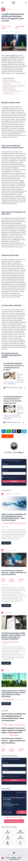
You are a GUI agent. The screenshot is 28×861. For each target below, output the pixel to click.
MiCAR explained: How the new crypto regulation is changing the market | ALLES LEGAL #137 (13, 730)
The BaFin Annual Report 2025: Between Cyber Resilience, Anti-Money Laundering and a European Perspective (13, 636)
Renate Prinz (7, 642)
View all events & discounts (14, 821)
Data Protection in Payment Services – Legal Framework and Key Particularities (13, 572)
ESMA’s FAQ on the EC (7, 222)
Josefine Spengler (11, 580)
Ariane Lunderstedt (19, 523)
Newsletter (13, 857)
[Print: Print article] (20, 435)
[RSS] (20, 843)
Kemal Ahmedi (14, 735)
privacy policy (16, 477)
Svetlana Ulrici (21, 580)
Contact (7, 857)
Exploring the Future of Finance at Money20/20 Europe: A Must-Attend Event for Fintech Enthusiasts (13, 694)
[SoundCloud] (20, 837)
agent (6, 137)
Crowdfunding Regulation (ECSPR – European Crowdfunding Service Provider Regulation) (13, 57)
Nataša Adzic (3, 580)
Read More (6, 543)
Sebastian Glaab (8, 523)
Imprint (19, 857)
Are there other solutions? (9, 89)
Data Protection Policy (14, 859)
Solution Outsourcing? (8, 87)
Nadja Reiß (15, 642)
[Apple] (7, 843)
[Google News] (20, 832)
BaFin (17, 152)
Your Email (5, 470)
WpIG (11, 160)
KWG (13, 159)
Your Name (5, 464)
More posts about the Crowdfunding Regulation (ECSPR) (12, 92)
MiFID (16, 168)
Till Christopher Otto (19, 27)
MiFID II (24, 166)
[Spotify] (7, 837)
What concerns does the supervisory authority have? (12, 83)
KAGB (10, 279)
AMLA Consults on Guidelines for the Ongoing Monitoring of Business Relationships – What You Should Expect (14, 517)
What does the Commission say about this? (14, 86)
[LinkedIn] (7, 832)
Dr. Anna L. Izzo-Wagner (6, 27)
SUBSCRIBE (14, 481)
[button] (14, 3)
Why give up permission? (9, 80)
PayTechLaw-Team (8, 699)
